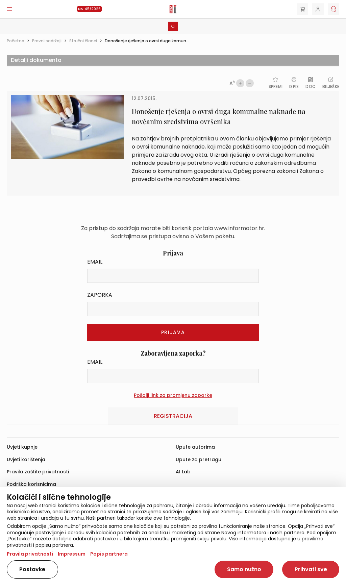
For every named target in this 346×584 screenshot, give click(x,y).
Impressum (71, 554)
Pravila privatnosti (30, 554)
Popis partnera (109, 554)
